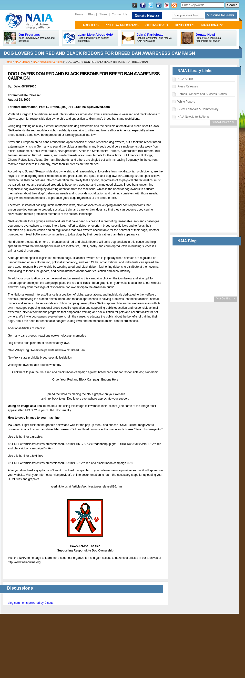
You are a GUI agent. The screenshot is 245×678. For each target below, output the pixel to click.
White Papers (186, 101)
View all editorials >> (223, 122)
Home (8, 61)
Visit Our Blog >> (225, 298)
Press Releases (187, 86)
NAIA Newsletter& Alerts (193, 116)
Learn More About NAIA (95, 34)
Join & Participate (150, 34)
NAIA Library (22, 61)
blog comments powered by (30, 602)
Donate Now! (205, 34)
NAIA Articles (185, 79)
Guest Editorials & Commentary (197, 109)
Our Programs (29, 34)
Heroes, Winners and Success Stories (202, 94)
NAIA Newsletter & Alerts (47, 61)
